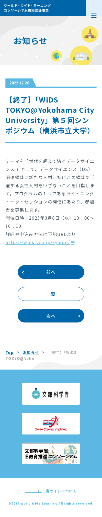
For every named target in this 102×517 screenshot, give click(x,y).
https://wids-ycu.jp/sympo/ (37, 242)
